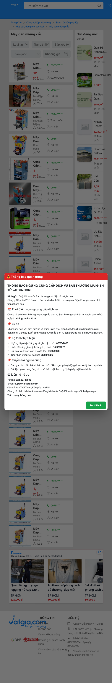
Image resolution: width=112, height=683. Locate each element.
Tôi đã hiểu (96, 405)
